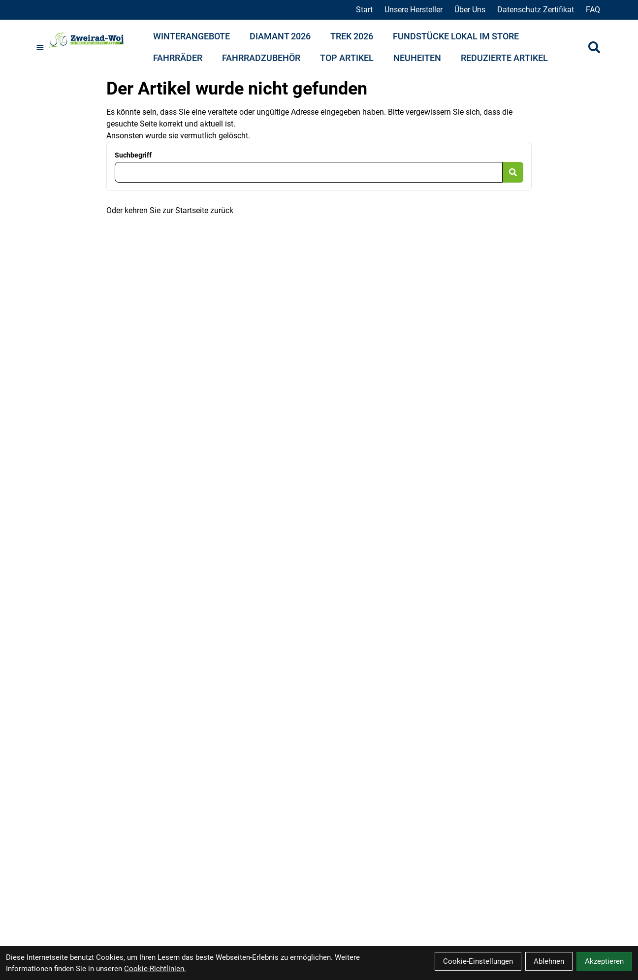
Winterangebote (191, 36)
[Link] (40, 47)
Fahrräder (177, 58)
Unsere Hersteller (413, 9)
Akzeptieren (604, 961)
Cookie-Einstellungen (478, 961)
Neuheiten (417, 58)
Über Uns (469, 9)
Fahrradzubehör (261, 58)
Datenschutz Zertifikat (535, 9)
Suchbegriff (133, 155)
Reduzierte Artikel (504, 58)
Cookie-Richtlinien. (155, 968)
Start (364, 9)
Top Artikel (347, 58)
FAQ (593, 9)
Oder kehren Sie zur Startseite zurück (169, 210)
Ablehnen (549, 961)
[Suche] (594, 47)
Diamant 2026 (280, 36)
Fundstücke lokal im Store (456, 36)
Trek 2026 (351, 36)
